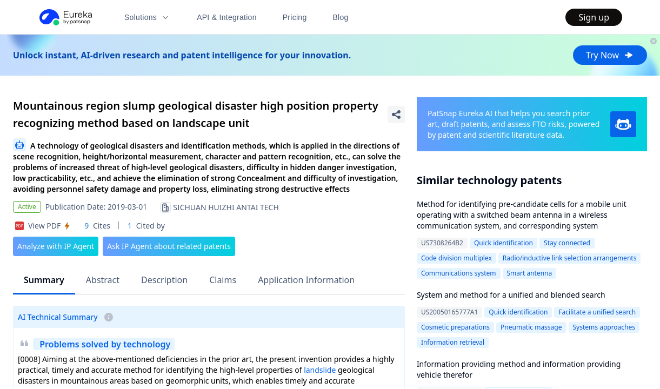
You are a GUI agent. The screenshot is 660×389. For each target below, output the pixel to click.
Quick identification (503, 242)
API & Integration (227, 17)
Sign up (593, 17)
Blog (341, 17)
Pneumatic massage (531, 327)
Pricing (295, 17)
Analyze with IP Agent (55, 246)
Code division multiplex (456, 258)
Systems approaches (604, 327)
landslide (320, 370)
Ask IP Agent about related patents (169, 246)
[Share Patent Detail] (396, 114)
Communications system (458, 273)
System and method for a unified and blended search (511, 295)
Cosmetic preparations (455, 327)
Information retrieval (452, 342)
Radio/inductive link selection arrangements (570, 258)
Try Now (610, 55)
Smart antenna (529, 273)
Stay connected (567, 242)
